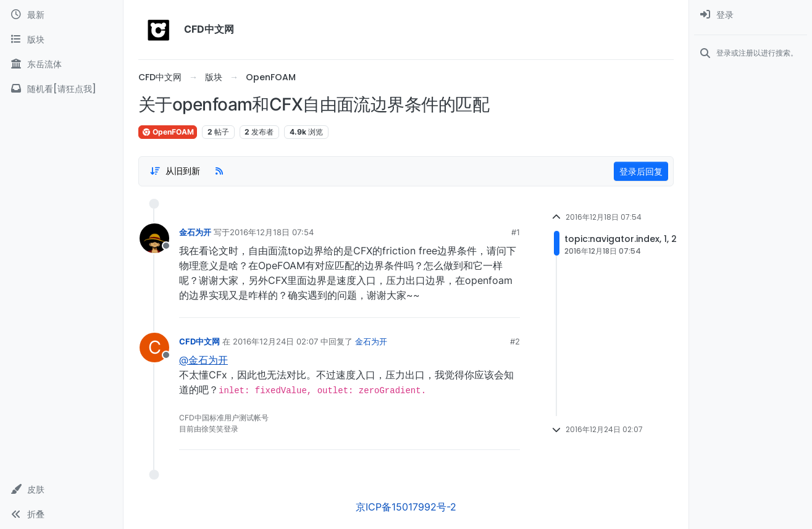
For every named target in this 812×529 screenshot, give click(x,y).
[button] (61, 489)
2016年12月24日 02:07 (275, 341)
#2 (515, 341)
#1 (515, 232)
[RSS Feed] (219, 171)
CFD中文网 (199, 341)
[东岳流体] (61, 64)
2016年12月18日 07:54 (272, 232)
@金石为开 (203, 360)
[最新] (61, 15)
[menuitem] (750, 15)
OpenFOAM (167, 131)
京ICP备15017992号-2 (406, 507)
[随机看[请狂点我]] (61, 89)
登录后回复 (641, 171)
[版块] (61, 39)
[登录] (750, 15)
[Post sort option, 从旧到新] (175, 171)
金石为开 (195, 232)
